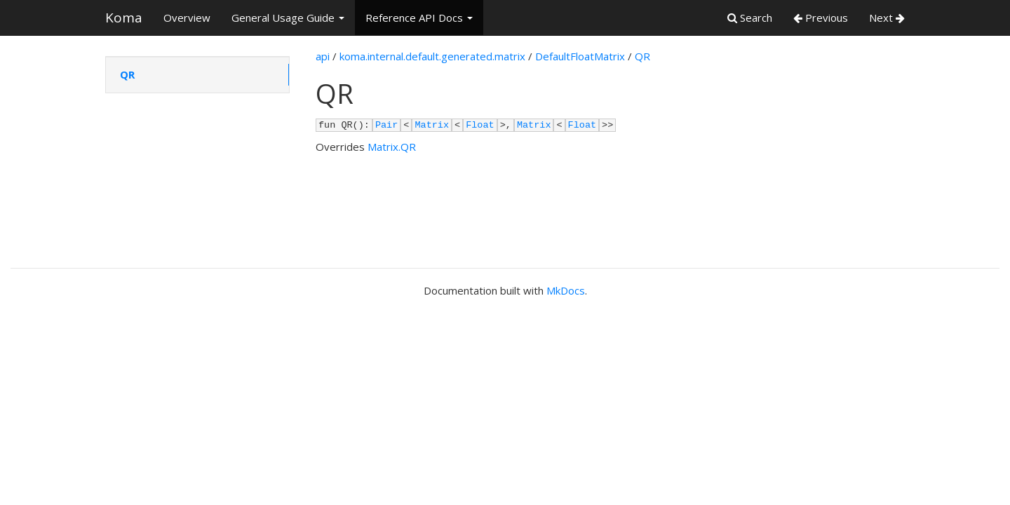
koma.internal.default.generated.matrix (432, 56)
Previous (820, 18)
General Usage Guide (287, 18)
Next (887, 18)
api (323, 56)
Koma (123, 17)
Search (749, 18)
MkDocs (565, 290)
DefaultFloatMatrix (580, 56)
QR (127, 74)
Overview (186, 18)
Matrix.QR (392, 147)
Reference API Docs (419, 18)
